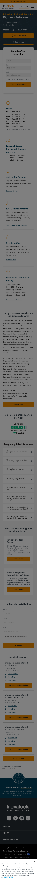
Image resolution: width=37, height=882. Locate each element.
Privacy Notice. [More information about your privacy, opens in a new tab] (8, 877)
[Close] (34, 861)
